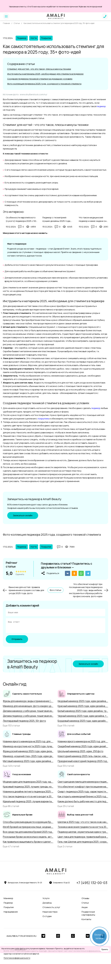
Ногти (34, 38)
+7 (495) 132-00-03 (91, 883)
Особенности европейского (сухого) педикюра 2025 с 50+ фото (21, 219)
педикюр (101, 106)
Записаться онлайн (22, 516)
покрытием (43, 418)
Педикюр (21, 38)
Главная (6, 23)
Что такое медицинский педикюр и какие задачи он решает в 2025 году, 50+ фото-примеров (95, 219)
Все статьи (55, 591)
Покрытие (46, 38)
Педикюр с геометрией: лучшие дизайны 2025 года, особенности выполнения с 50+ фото (56, 219)
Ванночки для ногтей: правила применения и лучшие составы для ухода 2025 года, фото (26, 591)
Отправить (17, 640)
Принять (104, 949)
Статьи (17, 23)
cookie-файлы (20, 948)
